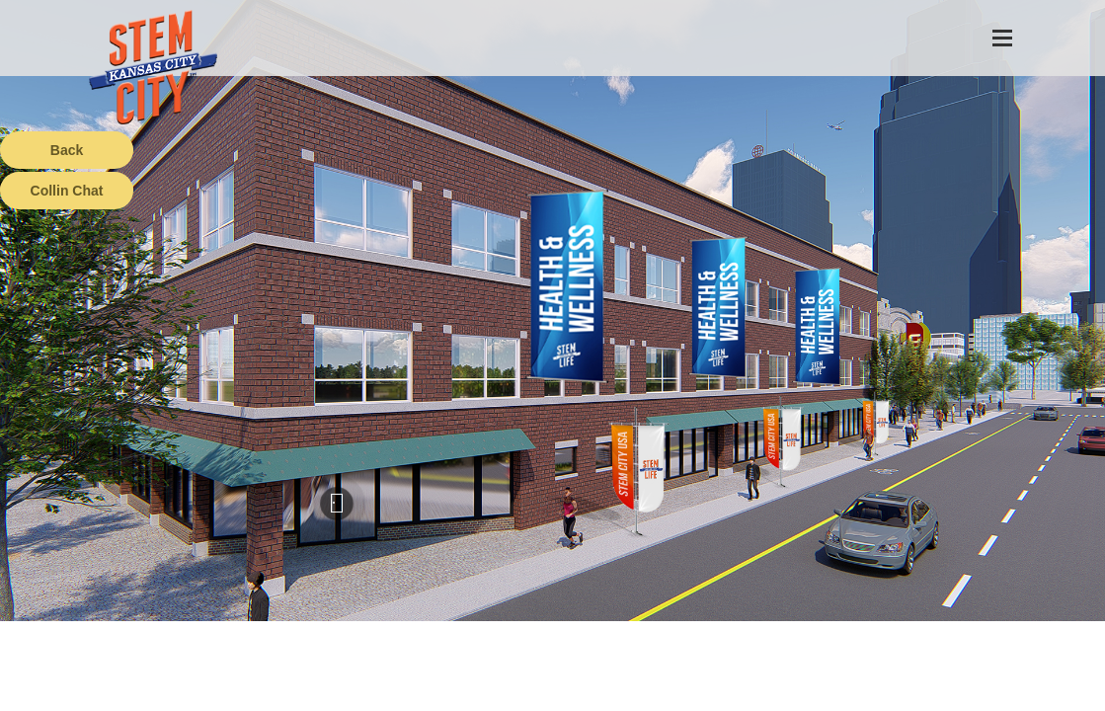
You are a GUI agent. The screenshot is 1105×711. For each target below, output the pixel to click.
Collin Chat (67, 190)
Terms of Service (112, 696)
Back (66, 150)
